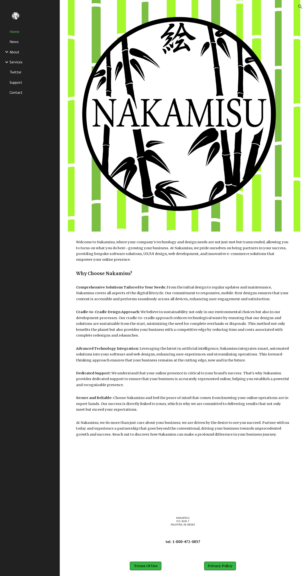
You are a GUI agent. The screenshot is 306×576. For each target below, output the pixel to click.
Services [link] (16, 62)
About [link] (14, 52)
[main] (183, 338)
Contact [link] (16, 92)
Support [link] (16, 82)
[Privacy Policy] (219, 565)
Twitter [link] (16, 72)
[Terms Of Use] (145, 565)
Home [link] (14, 31)
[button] (300, 6)
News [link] (14, 41)
